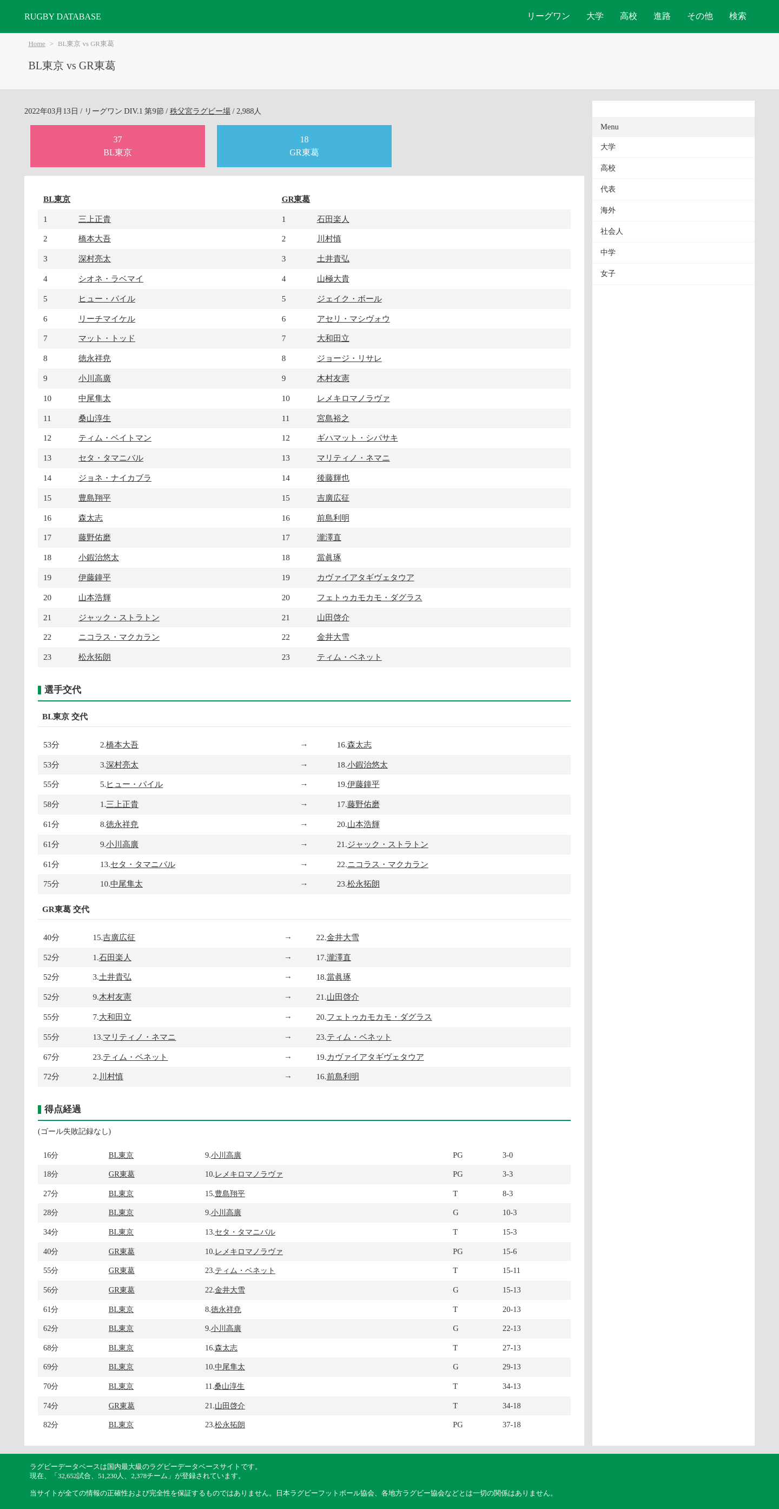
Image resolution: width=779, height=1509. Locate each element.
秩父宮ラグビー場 (200, 111)
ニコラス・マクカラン (119, 636)
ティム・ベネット (349, 656)
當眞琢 (329, 557)
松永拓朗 (94, 656)
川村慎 (329, 238)
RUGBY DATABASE (62, 16)
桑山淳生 (94, 418)
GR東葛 (296, 199)
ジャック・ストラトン (119, 617)
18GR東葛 (304, 146)
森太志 (90, 517)
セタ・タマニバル (110, 457)
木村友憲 (333, 378)
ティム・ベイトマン (114, 437)
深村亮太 (94, 258)
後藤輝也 (333, 477)
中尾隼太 (94, 398)
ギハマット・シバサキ (357, 437)
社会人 (611, 231)
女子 (608, 274)
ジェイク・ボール (349, 298)
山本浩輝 (94, 597)
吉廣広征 (333, 497)
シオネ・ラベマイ (110, 278)
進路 (662, 16)
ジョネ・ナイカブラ (114, 477)
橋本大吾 (94, 238)
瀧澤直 (329, 537)
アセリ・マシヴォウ (353, 318)
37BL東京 (117, 146)
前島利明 (333, 517)
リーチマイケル (106, 318)
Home (37, 44)
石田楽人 (333, 219)
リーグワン (548, 16)
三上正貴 (94, 219)
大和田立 (333, 338)
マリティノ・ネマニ (353, 457)
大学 (595, 16)
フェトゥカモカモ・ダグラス (369, 597)
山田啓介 (333, 617)
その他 (700, 16)
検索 (738, 16)
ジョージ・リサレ (349, 358)
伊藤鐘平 (94, 577)
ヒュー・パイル (106, 298)
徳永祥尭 (94, 358)
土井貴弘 (333, 258)
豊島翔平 (94, 497)
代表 (608, 189)
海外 (608, 210)
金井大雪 (333, 636)
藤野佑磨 (94, 537)
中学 (608, 252)
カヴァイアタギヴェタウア (365, 577)
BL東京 (56, 199)
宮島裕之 (333, 418)
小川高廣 (94, 378)
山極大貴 (333, 278)
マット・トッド (106, 338)
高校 (628, 16)
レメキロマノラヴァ (353, 398)
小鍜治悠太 (98, 557)
